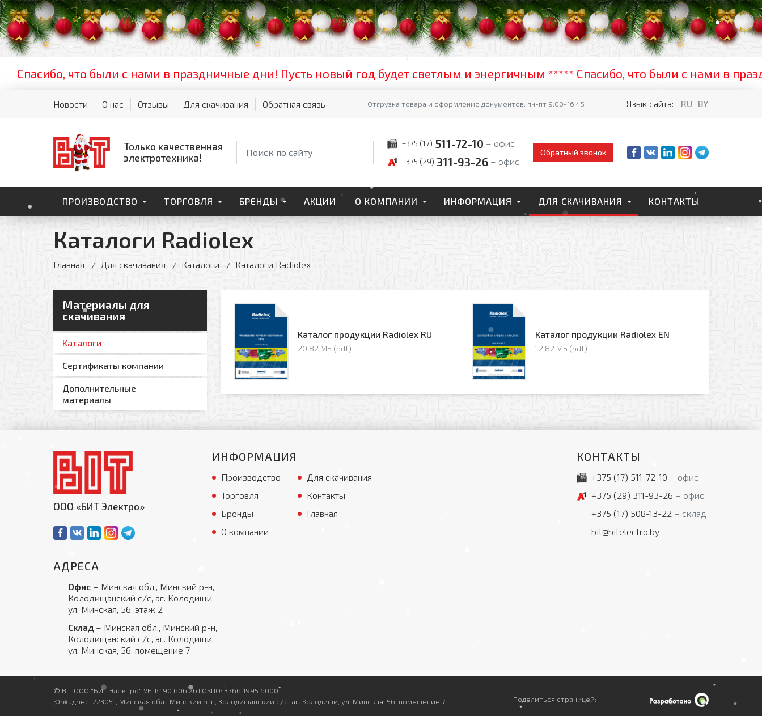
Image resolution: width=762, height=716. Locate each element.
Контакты (674, 201)
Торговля (188, 201)
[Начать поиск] (364, 152)
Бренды (258, 201)
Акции (320, 201)
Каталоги (200, 264)
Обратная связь (294, 104)
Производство (100, 201)
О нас (113, 104)
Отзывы (153, 104)
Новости (70, 104)
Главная (68, 264)
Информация (478, 201)
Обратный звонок (573, 152)
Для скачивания (215, 104)
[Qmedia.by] (679, 700)
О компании (386, 201)
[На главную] (138, 152)
